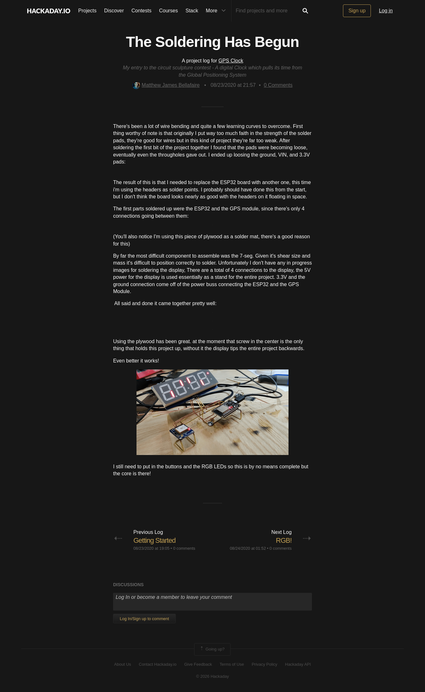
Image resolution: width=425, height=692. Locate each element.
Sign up (356, 10)
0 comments (184, 548)
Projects (87, 10)
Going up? (212, 649)
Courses (168, 10)
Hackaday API (298, 664)
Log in (386, 10)
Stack (192, 10)
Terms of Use (232, 664)
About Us (122, 664)
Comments (278, 85)
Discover (114, 10)
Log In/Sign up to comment (144, 618)
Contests (141, 10)
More (217, 11)
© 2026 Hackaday (212, 676)
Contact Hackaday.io (157, 664)
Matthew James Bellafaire (166, 85)
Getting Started (154, 540)
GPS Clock (231, 60)
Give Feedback (198, 664)
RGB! (284, 540)
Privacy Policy (264, 664)
